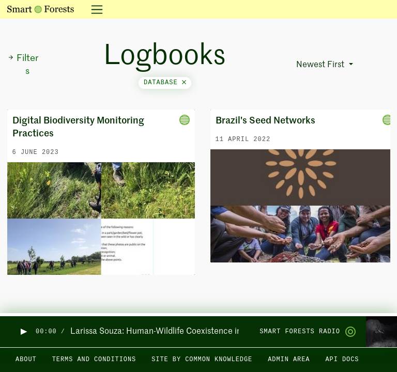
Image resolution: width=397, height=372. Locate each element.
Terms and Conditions (94, 359)
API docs (342, 359)
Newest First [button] (321, 65)
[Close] (184, 82)
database (165, 82)
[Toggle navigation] (93, 9)
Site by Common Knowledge (201, 359)
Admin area (289, 359)
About (26, 359)
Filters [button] (23, 65)
